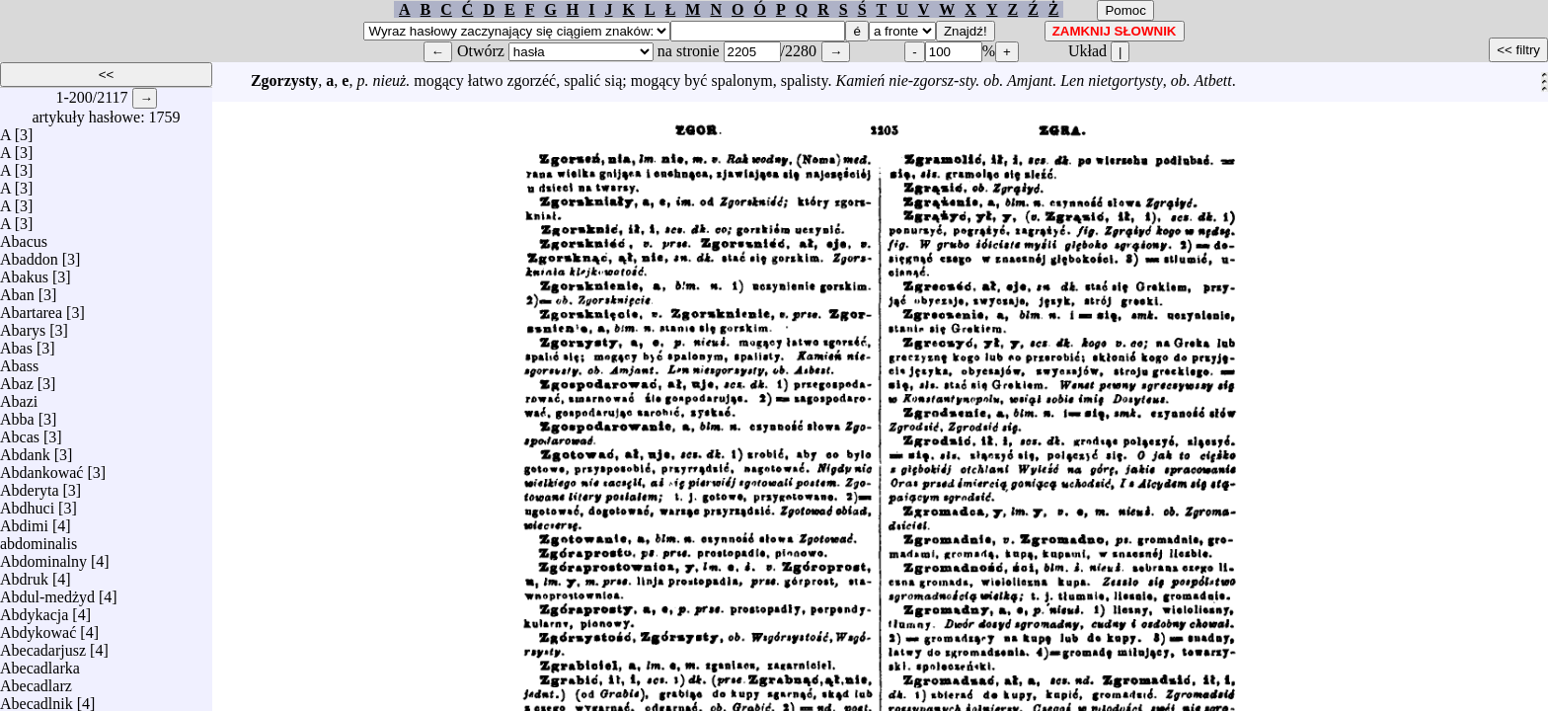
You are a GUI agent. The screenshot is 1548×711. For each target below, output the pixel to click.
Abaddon (29, 254)
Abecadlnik (36, 698)
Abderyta (29, 485)
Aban (17, 289)
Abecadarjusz (43, 645)
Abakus (24, 272)
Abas (16, 343)
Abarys (22, 325)
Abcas (19, 432)
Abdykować (38, 627)
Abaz (17, 378)
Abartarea (31, 307)
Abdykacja (34, 609)
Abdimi (24, 521)
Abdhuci (27, 503)
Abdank (25, 449)
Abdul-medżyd (47, 592)
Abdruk (24, 574)
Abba (17, 414)
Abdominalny (43, 556)
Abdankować (41, 467)
